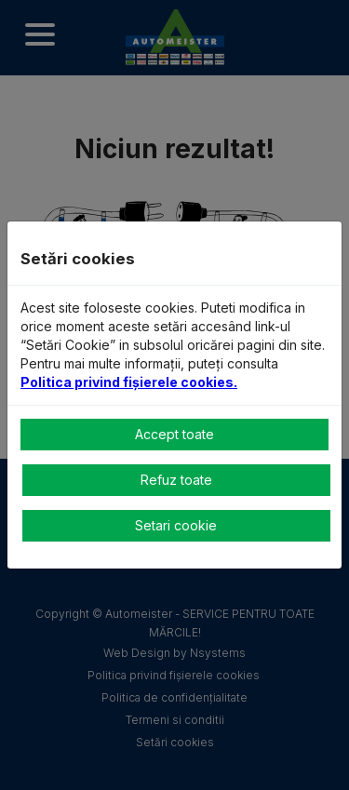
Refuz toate (176, 480)
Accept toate (174, 434)
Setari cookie (176, 525)
